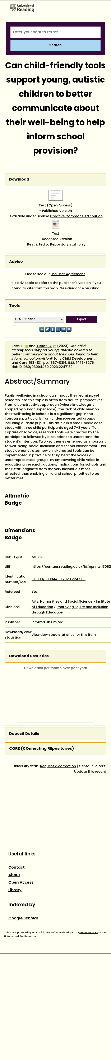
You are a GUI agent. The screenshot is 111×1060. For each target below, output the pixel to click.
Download (19, 179)
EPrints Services (88, 932)
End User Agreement (68, 274)
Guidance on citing (83, 288)
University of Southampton (20, 936)
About (14, 875)
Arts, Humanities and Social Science (62, 601)
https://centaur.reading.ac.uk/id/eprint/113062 (71, 567)
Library (15, 890)
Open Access (20, 882)
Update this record (90, 772)
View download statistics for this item (64, 635)
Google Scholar (23, 918)
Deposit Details (24, 734)
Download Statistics (29, 656)
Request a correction (58, 766)
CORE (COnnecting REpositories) (41, 749)
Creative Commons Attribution (76, 216)
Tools (14, 306)
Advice (16, 262)
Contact (16, 867)
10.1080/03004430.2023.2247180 (46, 367)
